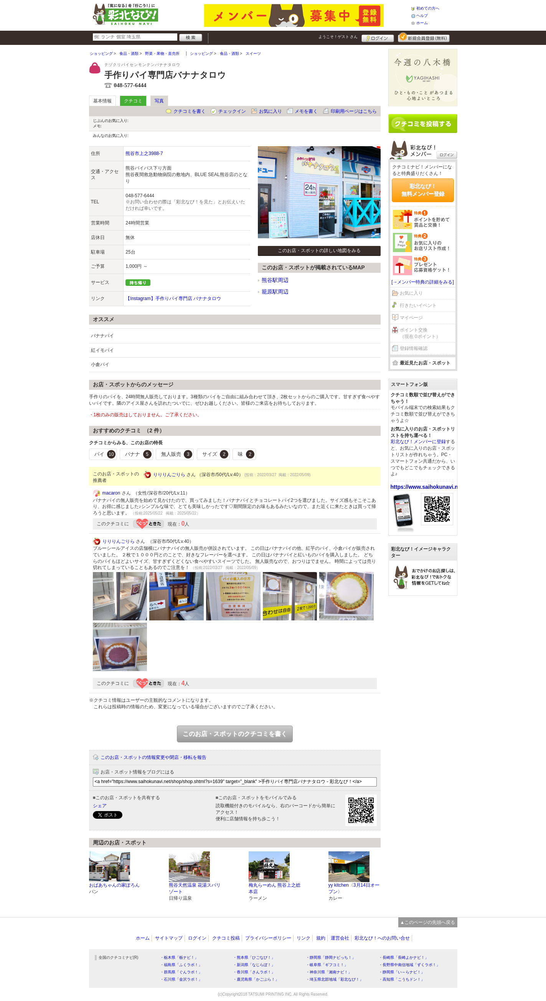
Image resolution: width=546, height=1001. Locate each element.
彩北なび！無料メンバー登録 (422, 190)
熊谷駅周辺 (275, 280)
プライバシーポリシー (268, 938)
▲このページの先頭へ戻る (427, 922)
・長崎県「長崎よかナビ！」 (404, 957)
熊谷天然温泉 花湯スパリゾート (195, 888)
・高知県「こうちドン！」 (402, 979)
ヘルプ (422, 15)
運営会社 (340, 938)
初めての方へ (427, 8)
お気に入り (270, 111)
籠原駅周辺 (275, 292)
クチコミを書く (189, 111)
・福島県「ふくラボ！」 (181, 965)
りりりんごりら (169, 474)
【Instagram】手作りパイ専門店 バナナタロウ (173, 298)
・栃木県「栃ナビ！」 (179, 957)
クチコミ (133, 101)
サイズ (215, 454)
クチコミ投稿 (226, 938)
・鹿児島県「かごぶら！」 (256, 979)
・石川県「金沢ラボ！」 (181, 979)
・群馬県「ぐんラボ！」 (181, 972)
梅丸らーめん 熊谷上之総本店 (274, 888)
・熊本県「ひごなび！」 (254, 957)
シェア (100, 805)
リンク (303, 938)
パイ (105, 454)
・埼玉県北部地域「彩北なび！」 (334, 979)
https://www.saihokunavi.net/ (427, 487)
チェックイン (232, 111)
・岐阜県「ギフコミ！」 (327, 965)
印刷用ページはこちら (354, 111)
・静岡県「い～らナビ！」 (402, 972)
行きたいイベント (418, 305)
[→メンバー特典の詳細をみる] (422, 282)
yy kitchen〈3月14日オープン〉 (353, 888)
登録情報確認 (413, 348)
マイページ (411, 317)
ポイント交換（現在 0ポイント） (420, 333)
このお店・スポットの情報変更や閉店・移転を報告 (153, 757)
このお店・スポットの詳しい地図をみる (319, 250)
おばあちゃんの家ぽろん (114, 885)
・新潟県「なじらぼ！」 (254, 965)
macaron (111, 493)
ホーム (422, 23)
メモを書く (306, 111)
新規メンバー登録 (424, 37)
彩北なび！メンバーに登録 (418, 441)
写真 (159, 101)
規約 (320, 938)
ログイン (377, 37)
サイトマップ (169, 938)
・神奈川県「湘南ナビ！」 (329, 972)
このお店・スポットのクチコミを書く (235, 734)
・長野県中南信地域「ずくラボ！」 (409, 965)
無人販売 (177, 454)
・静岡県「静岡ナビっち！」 (331, 957)
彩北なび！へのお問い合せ (382, 938)
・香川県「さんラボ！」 (254, 972)
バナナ (138, 454)
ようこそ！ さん (338, 37)
